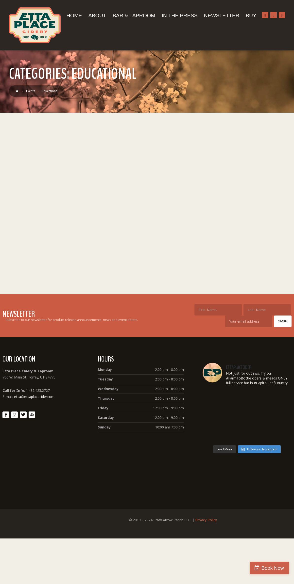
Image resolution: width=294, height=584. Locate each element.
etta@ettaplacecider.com (34, 396)
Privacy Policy (206, 520)
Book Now (272, 568)
